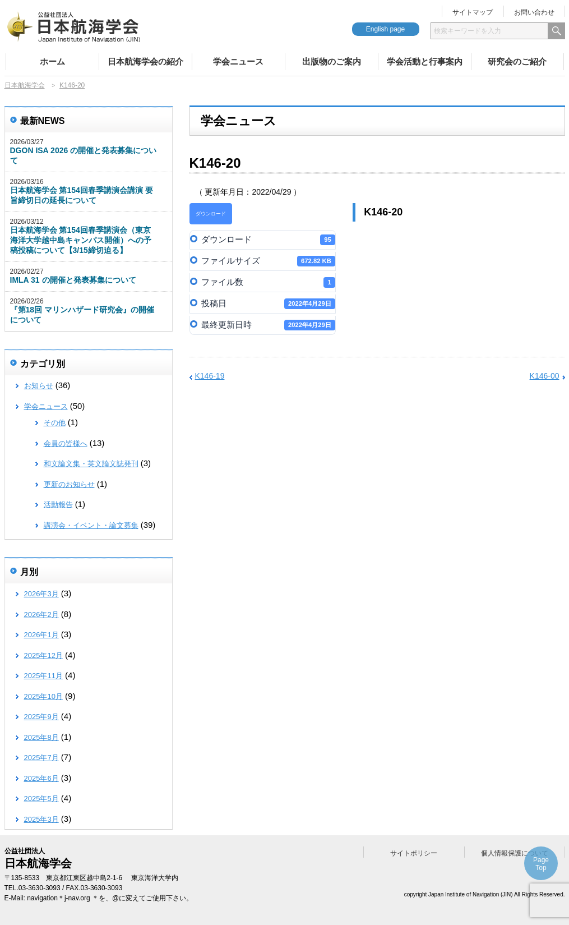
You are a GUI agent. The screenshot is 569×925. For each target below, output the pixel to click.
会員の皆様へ (65, 443)
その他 (55, 422)
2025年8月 (41, 737)
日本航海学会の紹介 (145, 61)
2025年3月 (41, 819)
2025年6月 (41, 778)
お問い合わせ (534, 12)
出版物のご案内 (331, 61)
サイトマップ (472, 12)
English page (385, 29)
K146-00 (544, 375)
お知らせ (38, 385)
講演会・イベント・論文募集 (91, 525)
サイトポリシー (413, 853)
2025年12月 (43, 655)
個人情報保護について (514, 853)
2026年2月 (41, 614)
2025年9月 (41, 716)
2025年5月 (41, 798)
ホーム (52, 61)
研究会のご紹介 (517, 61)
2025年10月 (43, 696)
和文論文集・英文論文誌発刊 (91, 463)
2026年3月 (41, 594)
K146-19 (210, 375)
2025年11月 (43, 675)
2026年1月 (41, 635)
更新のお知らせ (69, 484)
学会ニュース (238, 61)
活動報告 (58, 504)
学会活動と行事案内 (424, 61)
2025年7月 (41, 757)
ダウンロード (211, 214)
